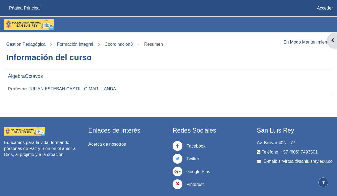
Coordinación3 (119, 44)
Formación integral (75, 44)
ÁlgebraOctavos (25, 76)
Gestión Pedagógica (26, 44)
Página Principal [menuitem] (25, 8)
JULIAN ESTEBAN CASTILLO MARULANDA (72, 89)
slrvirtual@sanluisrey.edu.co (305, 161)
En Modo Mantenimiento (307, 42)
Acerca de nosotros (107, 144)
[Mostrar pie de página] (323, 182)
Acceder (325, 8)
